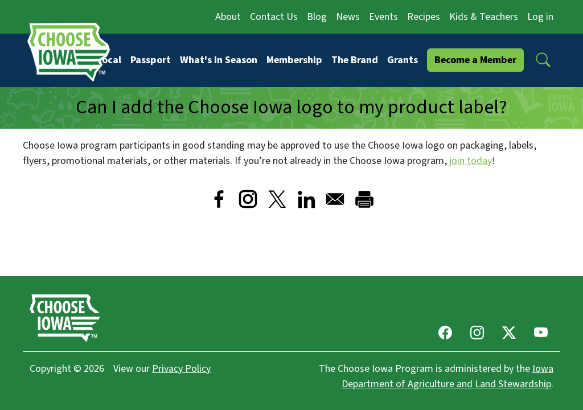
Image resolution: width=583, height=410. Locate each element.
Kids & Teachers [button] (483, 17)
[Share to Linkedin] (306, 199)
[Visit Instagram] (248, 199)
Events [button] (383, 17)
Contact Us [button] (274, 17)
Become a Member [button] (475, 60)
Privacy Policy (181, 369)
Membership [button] (294, 60)
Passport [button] (150, 60)
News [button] (348, 17)
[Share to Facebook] (219, 199)
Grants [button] (402, 60)
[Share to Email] (335, 199)
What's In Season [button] (218, 60)
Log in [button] (540, 17)
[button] (543, 60)
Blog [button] (317, 17)
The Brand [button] (354, 60)
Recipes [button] (423, 17)
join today (470, 161)
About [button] (228, 17)
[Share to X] (277, 199)
